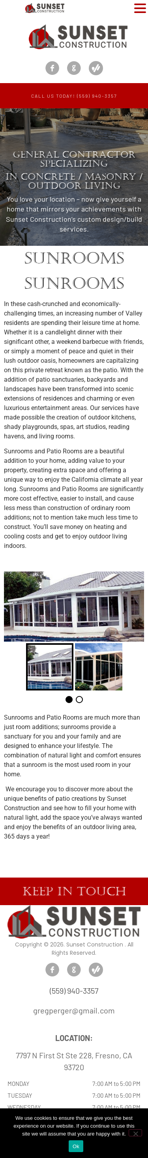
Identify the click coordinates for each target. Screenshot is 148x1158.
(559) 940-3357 (74, 990)
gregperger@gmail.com (74, 1010)
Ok (76, 1146)
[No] (135, 1132)
